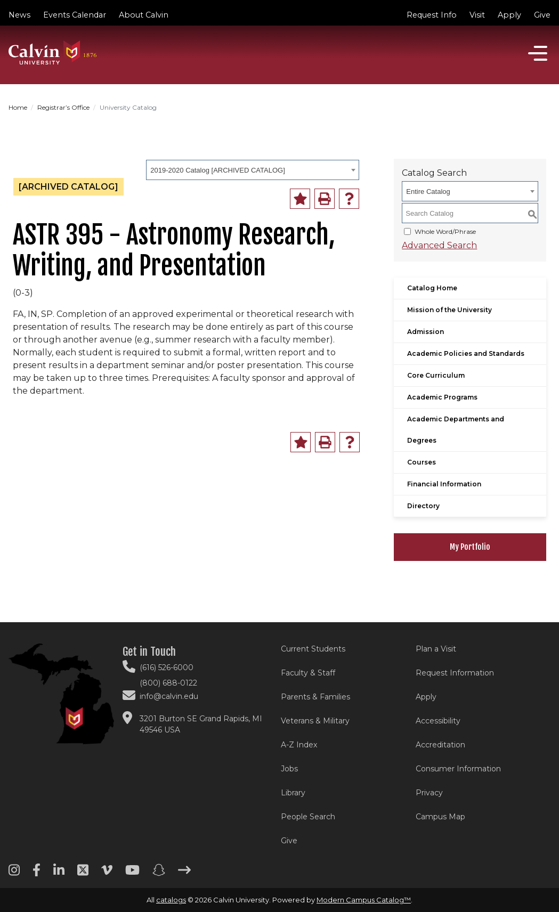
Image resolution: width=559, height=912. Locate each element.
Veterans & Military (315, 721)
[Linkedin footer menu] (58, 873)
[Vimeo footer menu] (106, 873)
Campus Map (440, 816)
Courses (421, 462)
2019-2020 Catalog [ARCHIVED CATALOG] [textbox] (217, 170)
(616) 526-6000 (166, 667)
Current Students (313, 649)
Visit (477, 15)
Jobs (289, 768)
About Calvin (143, 15)
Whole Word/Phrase (445, 231)
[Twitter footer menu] (82, 873)
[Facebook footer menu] (36, 873)
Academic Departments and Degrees (455, 429)
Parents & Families (315, 697)
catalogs (171, 899)
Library (293, 792)
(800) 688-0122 (168, 683)
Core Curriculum (436, 375)
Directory (423, 506)
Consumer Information (458, 768)
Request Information (455, 673)
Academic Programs (442, 397)
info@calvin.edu (169, 696)
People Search (308, 816)
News (19, 15)
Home (18, 107)
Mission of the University (449, 310)
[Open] (537, 53)
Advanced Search (439, 245)
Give (542, 15)
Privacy (429, 792)
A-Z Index (299, 745)
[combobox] (252, 170)
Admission (425, 332)
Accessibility (438, 721)
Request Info (432, 15)
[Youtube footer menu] (132, 873)
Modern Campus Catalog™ (364, 899)
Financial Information (444, 484)
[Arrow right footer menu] (184, 873)
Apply (509, 15)
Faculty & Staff (308, 673)
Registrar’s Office (63, 107)
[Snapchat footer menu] (158, 873)
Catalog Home (432, 288)
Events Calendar (74, 15)
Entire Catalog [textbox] (428, 192)
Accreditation (440, 745)
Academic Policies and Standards (465, 353)
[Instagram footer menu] (14, 873)
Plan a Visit (436, 649)
